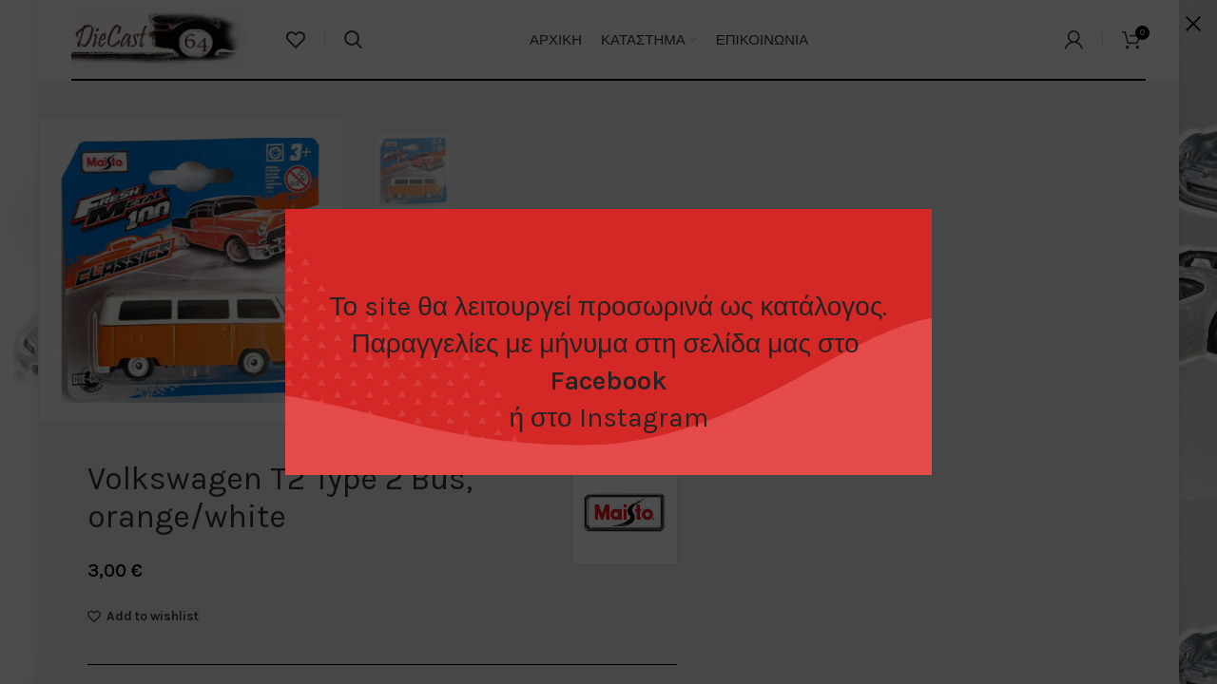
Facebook (608, 380)
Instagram (643, 417)
